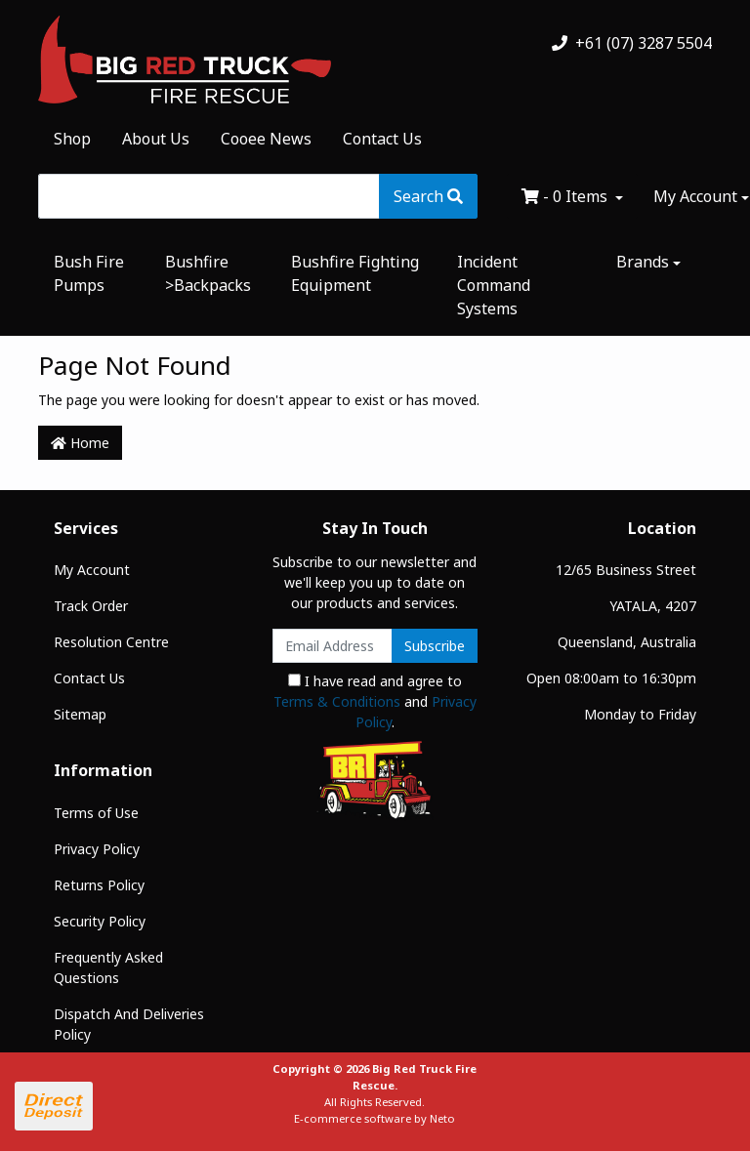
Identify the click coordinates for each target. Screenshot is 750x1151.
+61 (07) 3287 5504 (632, 43)
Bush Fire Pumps (89, 273)
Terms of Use (96, 812)
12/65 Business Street (626, 569)
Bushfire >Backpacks (208, 273)
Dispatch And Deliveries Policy (129, 1024)
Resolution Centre (111, 642)
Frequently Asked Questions (108, 967)
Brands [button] (642, 261)
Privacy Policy (97, 849)
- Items (566, 196)
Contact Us (382, 138)
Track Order (91, 605)
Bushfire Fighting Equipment (355, 273)
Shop (72, 138)
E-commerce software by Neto (374, 1118)
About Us (155, 138)
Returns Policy (99, 885)
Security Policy (100, 921)
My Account (92, 569)
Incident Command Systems (493, 285)
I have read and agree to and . (375, 701)
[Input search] (209, 196)
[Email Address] (332, 646)
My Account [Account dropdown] (695, 196)
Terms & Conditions (336, 701)
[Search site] (428, 196)
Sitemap (80, 714)
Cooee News (266, 138)
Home (80, 442)
